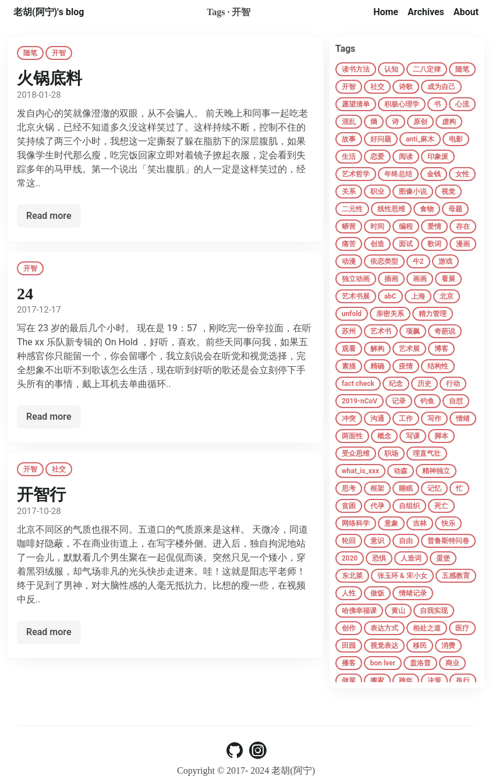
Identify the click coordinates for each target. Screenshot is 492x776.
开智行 (41, 495)
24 (25, 294)
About (466, 11)
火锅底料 (49, 78)
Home (385, 11)
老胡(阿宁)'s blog (48, 11)
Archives (426, 11)
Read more (49, 215)
